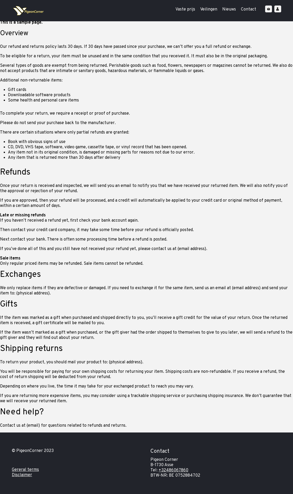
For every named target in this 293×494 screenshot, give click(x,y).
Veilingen (208, 9)
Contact (248, 9)
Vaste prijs (185, 9)
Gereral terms (25, 469)
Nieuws (229, 9)
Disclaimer (22, 475)
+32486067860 (173, 470)
